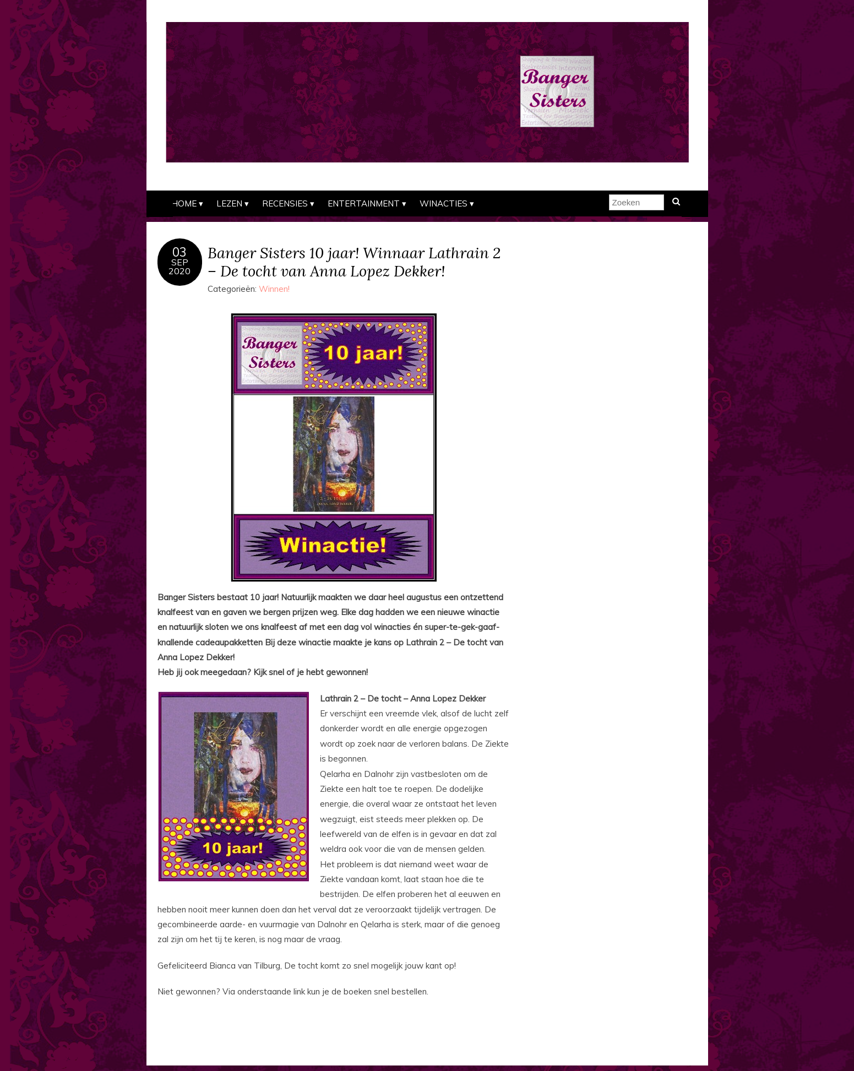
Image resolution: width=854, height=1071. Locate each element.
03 (179, 252)
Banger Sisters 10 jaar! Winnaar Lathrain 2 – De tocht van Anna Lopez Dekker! (354, 261)
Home (184, 203)
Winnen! (274, 289)
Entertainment (364, 203)
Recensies (285, 203)
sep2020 (179, 266)
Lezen (229, 203)
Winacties (443, 203)
